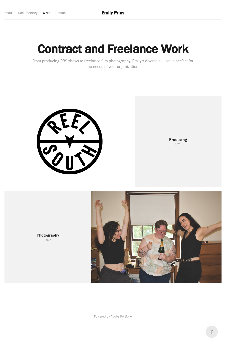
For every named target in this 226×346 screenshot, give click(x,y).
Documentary (27, 13)
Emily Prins (113, 13)
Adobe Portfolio (121, 316)
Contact (61, 13)
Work (46, 13)
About (8, 13)
